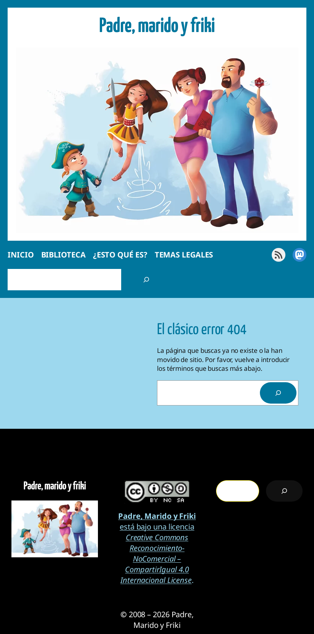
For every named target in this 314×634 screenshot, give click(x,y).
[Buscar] (146, 279)
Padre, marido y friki (157, 26)
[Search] (278, 393)
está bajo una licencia (157, 521)
